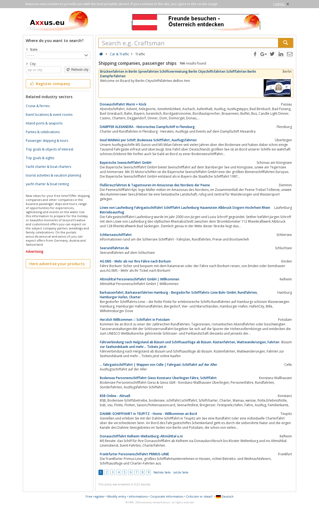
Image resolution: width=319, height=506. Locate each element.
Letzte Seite (180, 472)
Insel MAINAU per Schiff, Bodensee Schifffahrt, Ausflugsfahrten (148, 140)
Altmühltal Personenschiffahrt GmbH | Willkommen (139, 279)
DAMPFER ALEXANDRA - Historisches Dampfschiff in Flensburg (147, 126)
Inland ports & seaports (44, 123)
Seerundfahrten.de (114, 248)
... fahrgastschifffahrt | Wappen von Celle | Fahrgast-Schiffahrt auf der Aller (158, 364)
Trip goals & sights (40, 158)
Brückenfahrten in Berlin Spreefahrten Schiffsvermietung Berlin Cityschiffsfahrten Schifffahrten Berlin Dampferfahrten (178, 73)
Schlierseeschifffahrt (116, 234)
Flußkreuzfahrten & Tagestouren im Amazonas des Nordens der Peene (155, 185)
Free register (95, 496)
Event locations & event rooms (49, 114)
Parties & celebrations (43, 132)
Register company (49, 83)
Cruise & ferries (38, 106)
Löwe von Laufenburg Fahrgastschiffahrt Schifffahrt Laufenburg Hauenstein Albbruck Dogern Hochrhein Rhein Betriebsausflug (185, 209)
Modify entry (116, 496)
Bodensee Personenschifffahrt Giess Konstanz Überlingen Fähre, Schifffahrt (158, 378)
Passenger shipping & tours (47, 140)
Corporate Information (166, 496)
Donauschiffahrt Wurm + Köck (123, 104)
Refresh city (77, 70)
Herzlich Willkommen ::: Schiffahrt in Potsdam (135, 319)
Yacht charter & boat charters (48, 166)
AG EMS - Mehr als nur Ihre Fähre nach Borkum (135, 261)
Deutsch (225, 496)
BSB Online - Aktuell (115, 395)
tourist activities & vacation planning (53, 175)
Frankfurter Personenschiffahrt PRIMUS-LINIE (134, 454)
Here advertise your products (57, 263)
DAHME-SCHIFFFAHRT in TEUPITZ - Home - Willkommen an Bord (148, 413)
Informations (138, 496)
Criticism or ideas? (199, 496)
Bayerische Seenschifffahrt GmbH (125, 162)
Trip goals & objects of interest (49, 149)
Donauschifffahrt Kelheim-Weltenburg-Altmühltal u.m (141, 436)
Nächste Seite (162, 472)
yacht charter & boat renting (47, 184)
